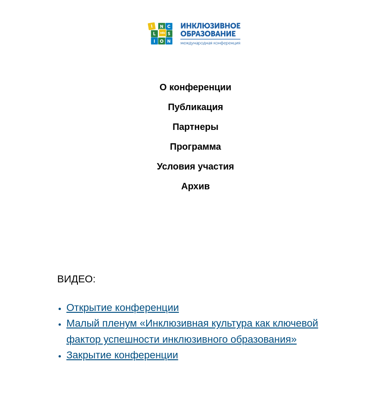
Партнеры (195, 127)
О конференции (195, 87)
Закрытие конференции (122, 355)
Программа (195, 146)
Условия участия (195, 166)
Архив (195, 186)
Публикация (195, 107)
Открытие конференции (122, 307)
